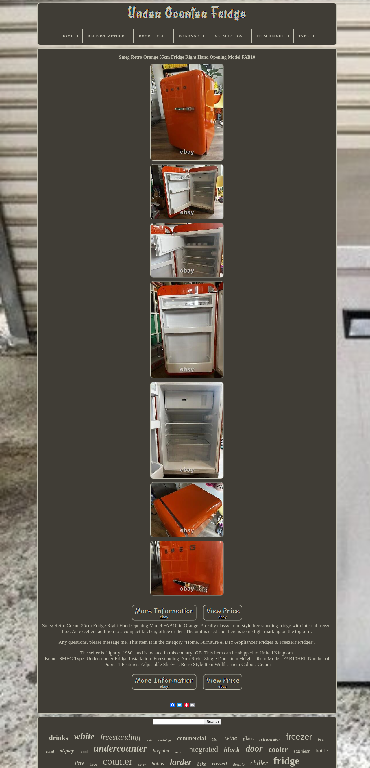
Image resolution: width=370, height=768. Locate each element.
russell (219, 763)
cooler (278, 749)
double (239, 764)
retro (178, 752)
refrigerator (269, 739)
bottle (321, 750)
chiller (259, 763)
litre (79, 763)
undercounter (120, 748)
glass (248, 738)
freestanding (120, 736)
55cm (215, 739)
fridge (286, 761)
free (93, 764)
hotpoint (161, 751)
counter (117, 761)
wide (149, 740)
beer (321, 739)
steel (84, 752)
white (84, 736)
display (67, 751)
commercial (191, 738)
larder (180, 762)
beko (201, 764)
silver (142, 765)
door (254, 748)
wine (231, 737)
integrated (202, 749)
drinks (58, 737)
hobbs (157, 764)
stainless (302, 751)
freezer (299, 736)
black (232, 750)
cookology (164, 740)
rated (50, 751)
